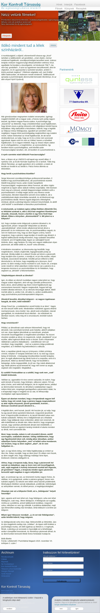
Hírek (59, 4)
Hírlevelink (5, 576)
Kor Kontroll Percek (9, 566)
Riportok (4, 562)
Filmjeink (7, 36)
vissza (53, 45)
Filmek (59, 8)
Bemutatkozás (7, 591)
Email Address (50, 556)
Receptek (81, 8)
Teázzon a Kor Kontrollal (11, 569)
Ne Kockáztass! (7, 564)
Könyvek (69, 8)
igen (77, 609)
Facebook (79, 4)
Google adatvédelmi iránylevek (65, 605)
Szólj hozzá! (6, 574)
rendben (9, 609)
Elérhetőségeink (7, 593)
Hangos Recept (7, 571)
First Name (48, 563)
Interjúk (68, 4)
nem (61, 609)
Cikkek (4, 559)
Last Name (48, 570)
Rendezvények (7, 557)
